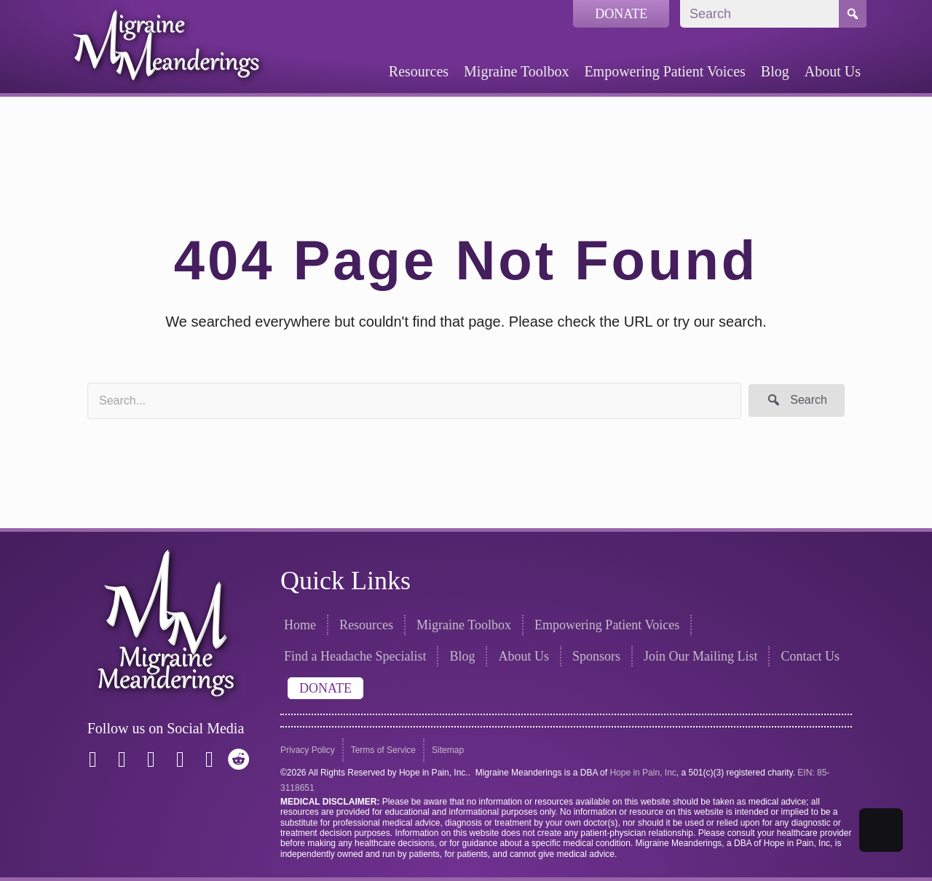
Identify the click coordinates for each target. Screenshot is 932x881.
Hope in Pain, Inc (642, 773)
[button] (797, 400)
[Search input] (414, 401)
